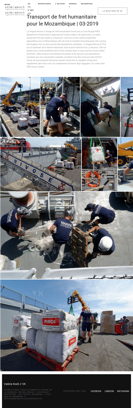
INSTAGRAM (123, 391)
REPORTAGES (44, 4)
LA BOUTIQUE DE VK (113, 11)
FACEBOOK (96, 391)
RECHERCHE (87, 4)
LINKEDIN (109, 391)
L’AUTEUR (60, 4)
